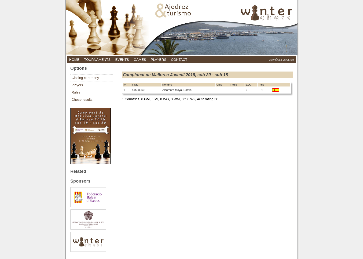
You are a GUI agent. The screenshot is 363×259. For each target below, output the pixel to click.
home (74, 59)
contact (179, 59)
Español (274, 59)
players (158, 59)
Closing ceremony (85, 78)
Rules (76, 92)
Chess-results (82, 99)
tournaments (97, 59)
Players (77, 85)
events (122, 59)
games (140, 59)
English (288, 59)
